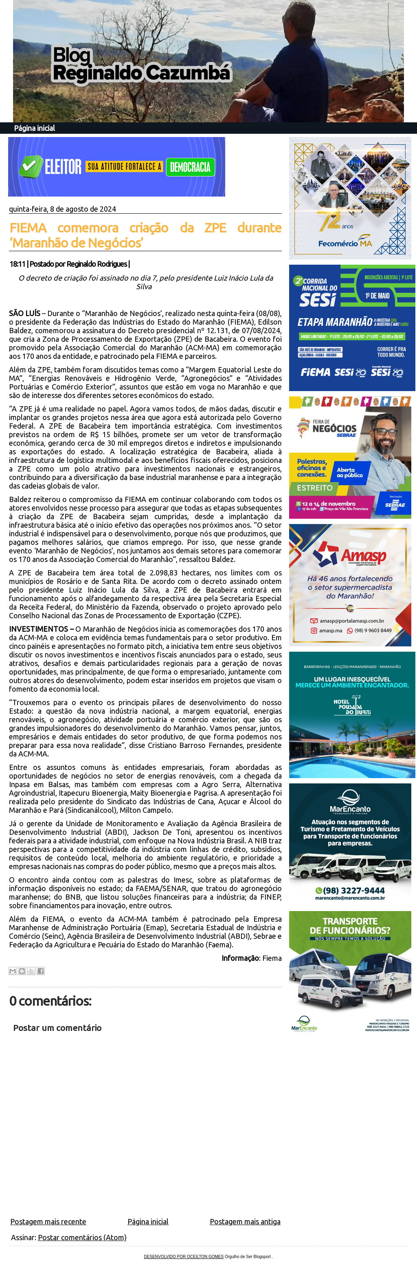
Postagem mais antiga (245, 1221)
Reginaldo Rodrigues (96, 264)
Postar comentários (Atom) (82, 1237)
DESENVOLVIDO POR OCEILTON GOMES (184, 1256)
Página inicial (34, 128)
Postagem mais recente (48, 1221)
